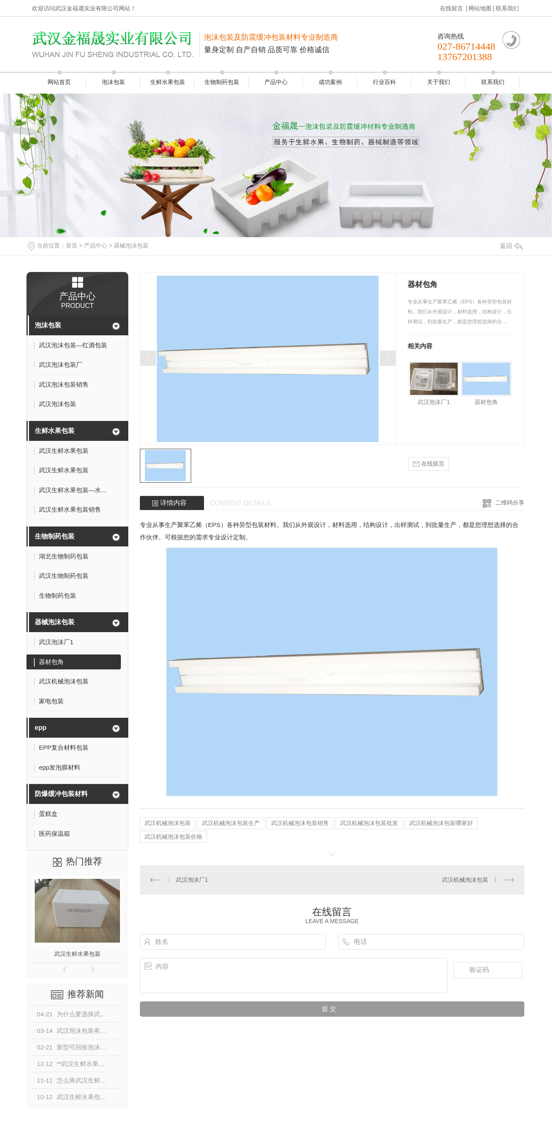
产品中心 (276, 82)
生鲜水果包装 (167, 82)
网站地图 (480, 8)
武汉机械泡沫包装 (167, 823)
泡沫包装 (113, 82)
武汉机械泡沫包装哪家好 (441, 823)
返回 (511, 245)
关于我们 (438, 82)
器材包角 (486, 402)
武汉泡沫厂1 (434, 402)
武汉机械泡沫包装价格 (173, 836)
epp (40, 727)
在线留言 (452, 8)
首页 (71, 245)
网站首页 (59, 82)
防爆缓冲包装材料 (61, 793)
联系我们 (507, 8)
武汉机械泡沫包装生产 (231, 823)
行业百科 (384, 82)
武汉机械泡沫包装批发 (369, 823)
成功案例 (330, 82)
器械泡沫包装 (131, 245)
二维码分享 (509, 502)
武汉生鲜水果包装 (77, 953)
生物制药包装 (221, 82)
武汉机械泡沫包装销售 (300, 823)
